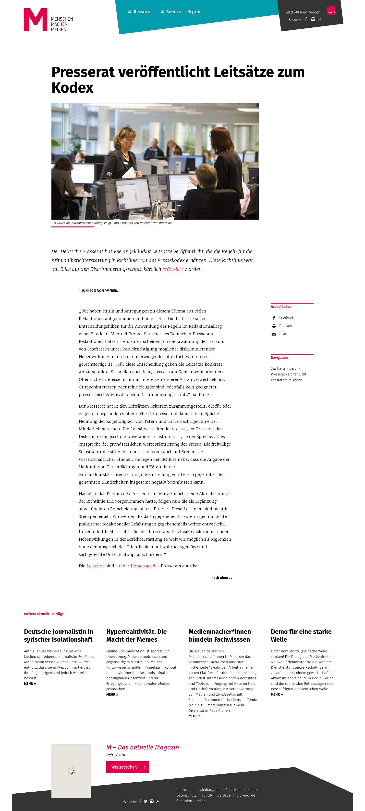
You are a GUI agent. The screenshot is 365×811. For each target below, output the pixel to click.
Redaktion (233, 789)
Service (173, 11)
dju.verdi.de (245, 795)
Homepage (141, 565)
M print (194, 11)
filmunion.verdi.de (191, 801)
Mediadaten (209, 789)
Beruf (293, 368)
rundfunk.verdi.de (216, 795)
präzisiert (172, 269)
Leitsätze (95, 565)
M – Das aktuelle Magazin (142, 747)
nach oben (220, 578)
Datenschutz (186, 795)
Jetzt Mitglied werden (303, 12)
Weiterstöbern (125, 767)
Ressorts (142, 11)
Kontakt (253, 789)
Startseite (278, 368)
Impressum (185, 789)
